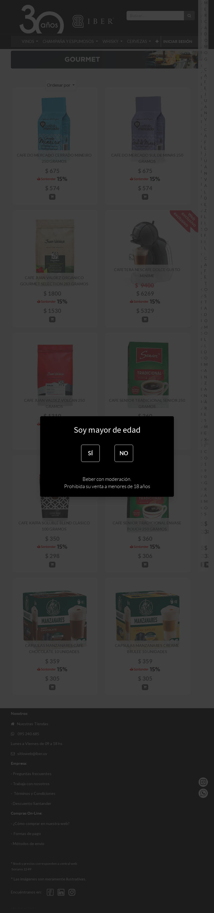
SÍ (90, 453)
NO (124, 453)
